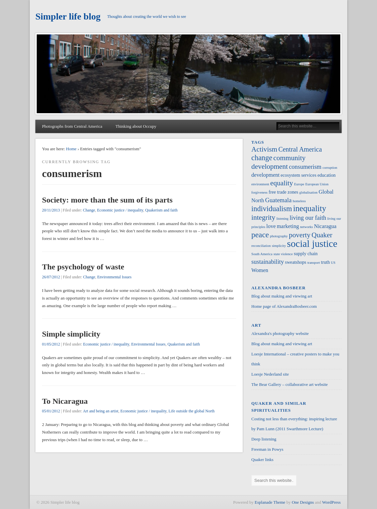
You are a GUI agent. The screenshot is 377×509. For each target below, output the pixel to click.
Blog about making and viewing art (281, 296)
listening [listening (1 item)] (282, 218)
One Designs (303, 502)
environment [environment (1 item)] (260, 184)
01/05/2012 (51, 344)
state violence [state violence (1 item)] (283, 254)
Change (89, 210)
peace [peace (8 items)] (260, 234)
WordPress (331, 502)
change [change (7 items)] (261, 158)
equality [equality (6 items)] (281, 183)
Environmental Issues (114, 277)
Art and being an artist (100, 411)
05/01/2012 (51, 411)
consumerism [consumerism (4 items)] (305, 166)
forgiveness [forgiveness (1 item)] (259, 192)
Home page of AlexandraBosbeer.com (284, 306)
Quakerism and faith (161, 210)
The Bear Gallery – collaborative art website (289, 384)
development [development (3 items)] (265, 175)
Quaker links (262, 459)
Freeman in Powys (267, 449)
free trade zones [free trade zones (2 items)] (283, 192)
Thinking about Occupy (135, 126)
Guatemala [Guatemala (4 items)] (278, 200)
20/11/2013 (51, 210)
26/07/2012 (51, 277)
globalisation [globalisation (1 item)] (308, 192)
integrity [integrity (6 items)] (263, 217)
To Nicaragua (65, 401)
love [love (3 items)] (270, 226)
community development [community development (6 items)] (278, 162)
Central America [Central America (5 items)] (300, 149)
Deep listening (263, 439)
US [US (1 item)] (333, 262)
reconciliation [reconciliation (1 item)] (261, 246)
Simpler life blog (68, 16)
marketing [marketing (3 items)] (288, 226)
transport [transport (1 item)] (313, 262)
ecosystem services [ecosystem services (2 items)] (298, 175)
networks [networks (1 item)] (306, 227)
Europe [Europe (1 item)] (299, 184)
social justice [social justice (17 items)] (312, 243)
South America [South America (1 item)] (261, 254)
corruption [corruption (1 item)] (329, 167)
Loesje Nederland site (270, 374)
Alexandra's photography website (280, 333)
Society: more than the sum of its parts (107, 200)
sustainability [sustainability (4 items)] (267, 261)
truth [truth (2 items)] (325, 262)
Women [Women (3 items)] (259, 270)
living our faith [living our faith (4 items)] (308, 217)
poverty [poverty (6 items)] (299, 235)
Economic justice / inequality (120, 210)
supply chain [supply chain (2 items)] (306, 253)
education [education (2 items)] (326, 175)
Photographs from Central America (72, 126)
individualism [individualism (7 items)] (271, 209)
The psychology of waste (83, 266)
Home (71, 148)
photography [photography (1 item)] (279, 236)
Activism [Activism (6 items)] (264, 149)
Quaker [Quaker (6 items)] (322, 235)
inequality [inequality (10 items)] (309, 208)
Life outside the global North (191, 411)
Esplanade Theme (270, 502)
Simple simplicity (71, 334)
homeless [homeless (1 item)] (299, 201)
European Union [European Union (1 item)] (316, 184)
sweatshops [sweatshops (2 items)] (295, 262)
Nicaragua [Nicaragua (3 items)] (325, 226)
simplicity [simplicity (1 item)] (279, 246)
